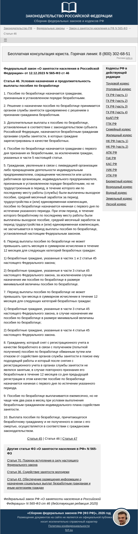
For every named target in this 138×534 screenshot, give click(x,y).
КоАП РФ (112, 118)
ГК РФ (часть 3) (116, 106)
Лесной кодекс (116, 204)
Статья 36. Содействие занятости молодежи (38, 472)
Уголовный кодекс (118, 89)
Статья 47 (69, 438)
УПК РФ (111, 175)
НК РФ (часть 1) (117, 141)
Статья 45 (34, 438)
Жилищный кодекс (119, 135)
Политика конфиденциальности (69, 526)
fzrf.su (69, 530)
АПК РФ (111, 152)
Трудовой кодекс (117, 83)
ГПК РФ (111, 123)
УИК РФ (111, 170)
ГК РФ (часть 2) (116, 101)
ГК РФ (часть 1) (116, 95)
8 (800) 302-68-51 (114, 54)
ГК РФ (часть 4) (116, 112)
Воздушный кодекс (119, 187)
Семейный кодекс (118, 129)
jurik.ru (129, 58)
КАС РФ (111, 164)
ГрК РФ (111, 158)
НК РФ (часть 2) (117, 146)
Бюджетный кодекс (119, 181)
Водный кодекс (116, 192)
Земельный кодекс (119, 198)
